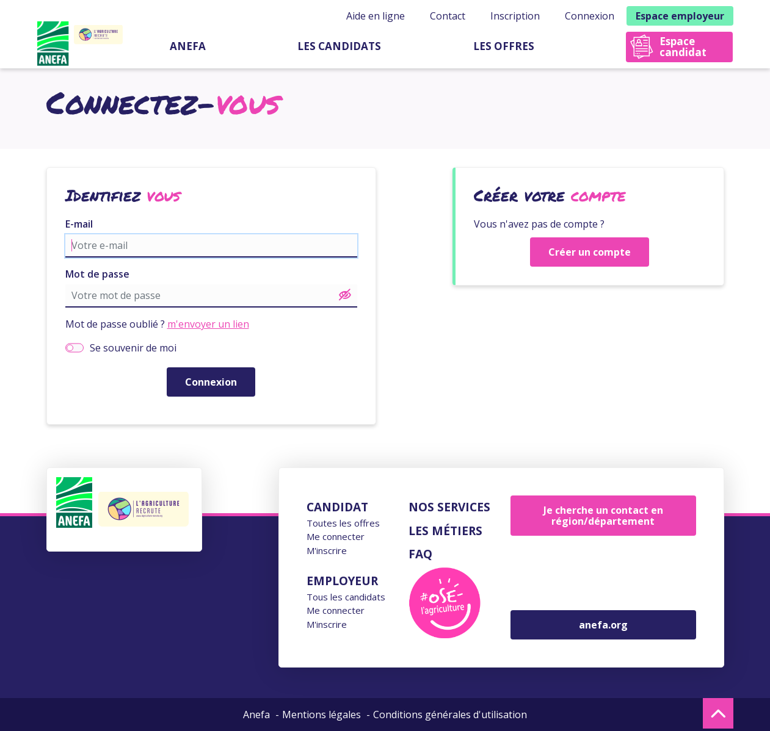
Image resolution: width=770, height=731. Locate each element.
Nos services (449, 507)
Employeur (342, 581)
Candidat (337, 507)
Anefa (188, 46)
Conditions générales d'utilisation (450, 714)
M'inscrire (327, 550)
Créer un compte (589, 252)
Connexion (589, 16)
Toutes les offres (343, 523)
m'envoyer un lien (208, 324)
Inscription (515, 16)
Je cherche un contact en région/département (603, 515)
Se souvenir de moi (133, 348)
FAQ (420, 554)
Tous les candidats (346, 597)
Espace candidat (682, 46)
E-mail (79, 224)
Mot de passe (97, 274)
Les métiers (445, 531)
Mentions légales (321, 714)
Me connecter (336, 536)
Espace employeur (680, 16)
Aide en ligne (375, 16)
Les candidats (339, 46)
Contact (447, 16)
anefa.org (603, 625)
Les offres (503, 46)
